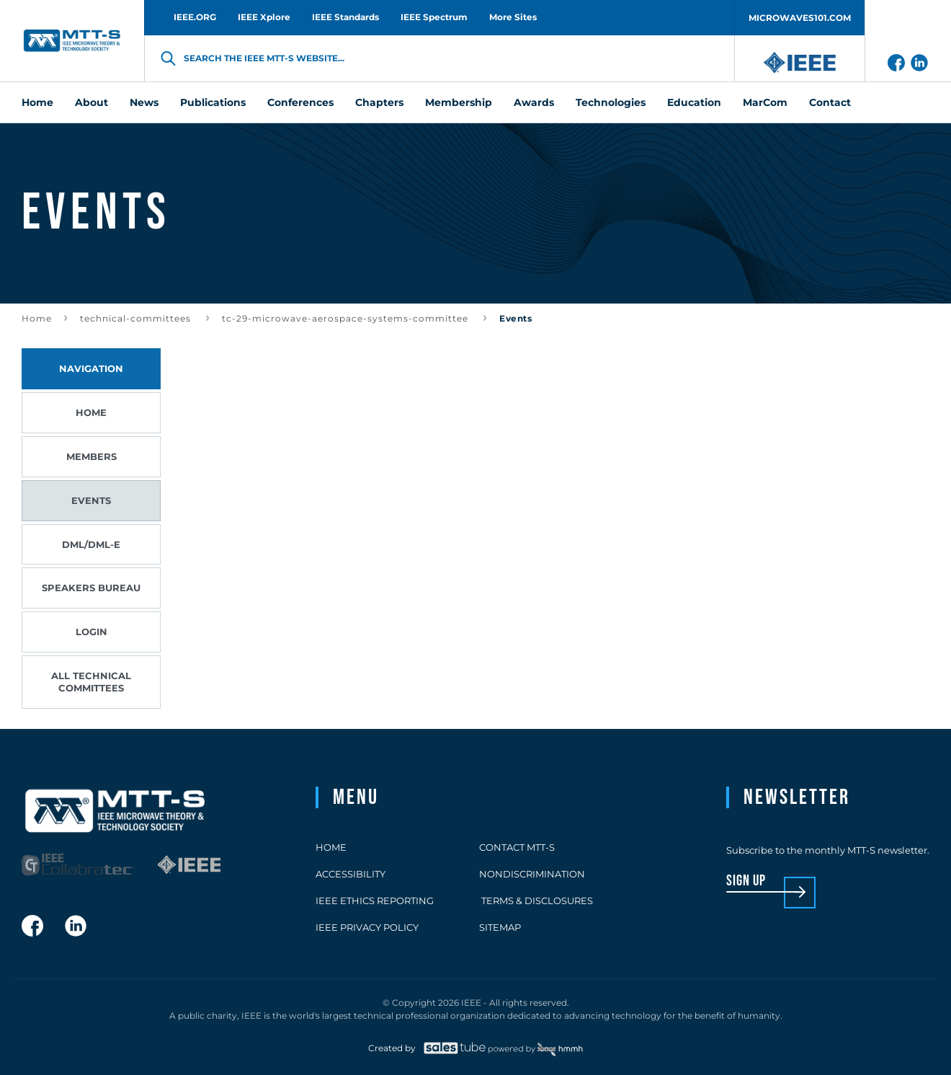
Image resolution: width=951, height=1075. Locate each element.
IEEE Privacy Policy (367, 927)
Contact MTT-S (517, 847)
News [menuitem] (144, 102)
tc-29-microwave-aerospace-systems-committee (346, 318)
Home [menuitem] (37, 102)
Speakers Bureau (91, 587)
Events (91, 500)
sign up (746, 881)
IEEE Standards (345, 17)
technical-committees (137, 318)
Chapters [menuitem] (379, 102)
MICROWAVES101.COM (800, 17)
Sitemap (500, 927)
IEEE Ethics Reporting (375, 900)
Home (37, 318)
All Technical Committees (91, 682)
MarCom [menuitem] (765, 102)
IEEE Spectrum (434, 17)
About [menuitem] (91, 102)
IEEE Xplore (264, 17)
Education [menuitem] (694, 102)
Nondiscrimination (532, 874)
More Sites (513, 17)
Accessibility (350, 874)
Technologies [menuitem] (611, 102)
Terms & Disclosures (536, 900)
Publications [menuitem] (213, 102)
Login (91, 631)
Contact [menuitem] (830, 102)
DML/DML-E (91, 544)
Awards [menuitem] (534, 102)
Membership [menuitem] (458, 102)
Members (91, 456)
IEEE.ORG (195, 17)
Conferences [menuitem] (300, 102)
